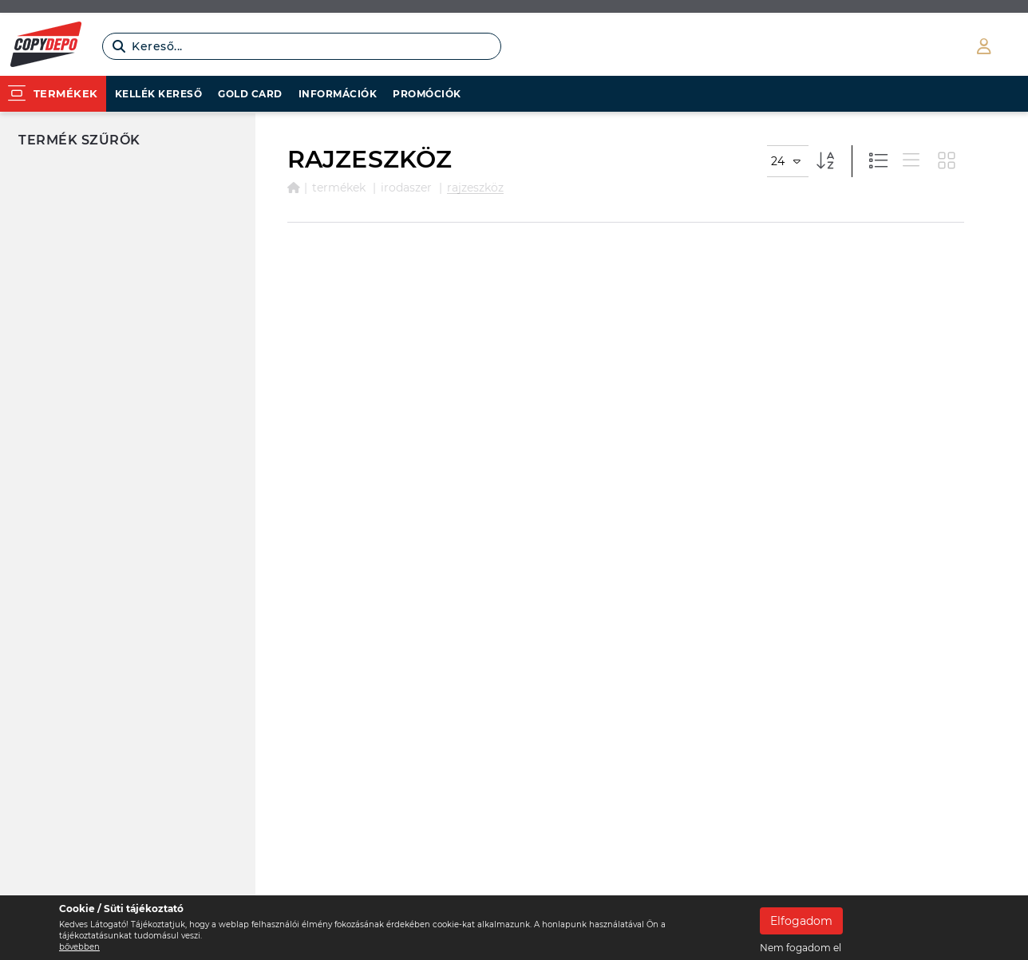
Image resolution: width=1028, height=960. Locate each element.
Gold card (250, 94)
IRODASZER (406, 187)
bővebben (79, 947)
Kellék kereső (159, 94)
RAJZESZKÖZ (475, 187)
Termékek (339, 187)
